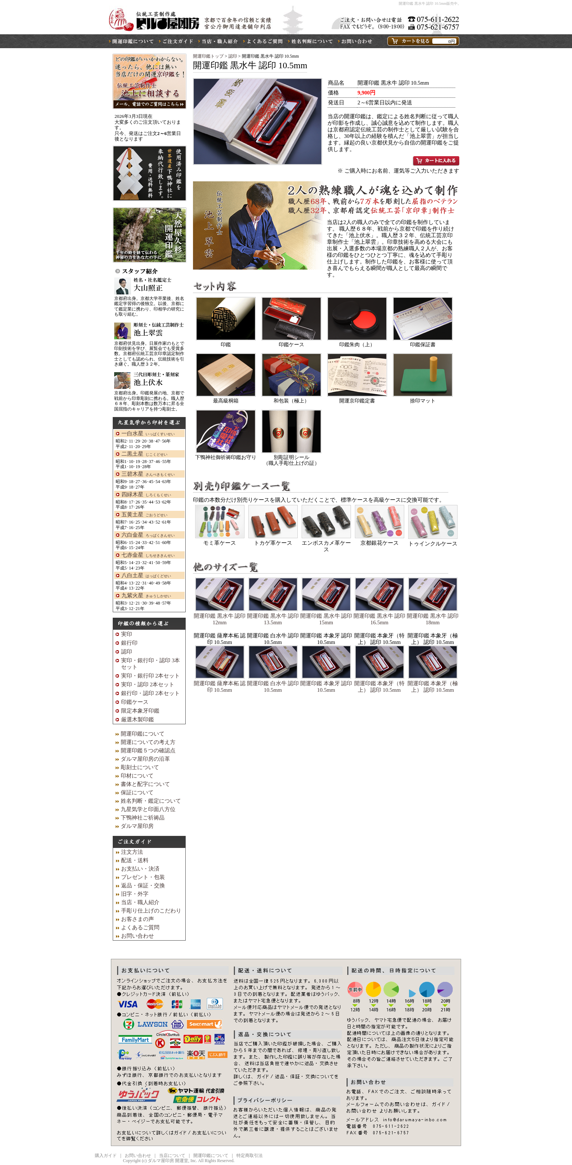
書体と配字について (145, 784)
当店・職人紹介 (140, 902)
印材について (137, 776)
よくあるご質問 (140, 927)
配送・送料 (134, 860)
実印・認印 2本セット (147, 684)
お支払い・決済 (140, 869)
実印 (126, 634)
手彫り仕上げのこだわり (151, 911)
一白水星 (148, 433)
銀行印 (129, 643)
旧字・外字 (134, 894)
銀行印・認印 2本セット (150, 693)
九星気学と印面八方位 (148, 809)
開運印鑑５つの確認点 (148, 750)
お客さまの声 (137, 919)
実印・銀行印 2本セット (150, 676)
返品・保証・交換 (143, 885)
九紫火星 (146, 595)
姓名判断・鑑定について (151, 801)
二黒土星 (144, 454)
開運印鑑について (143, 734)
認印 (233, 56)
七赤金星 (148, 555)
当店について (172, 1155)
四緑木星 (146, 494)
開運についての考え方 (148, 742)
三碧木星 (148, 474)
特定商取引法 (249, 1155)
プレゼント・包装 (143, 877)
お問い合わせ (137, 936)
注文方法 (132, 852)
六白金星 (148, 535)
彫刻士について (140, 767)
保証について (137, 792)
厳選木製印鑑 (137, 719)
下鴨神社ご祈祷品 (143, 818)
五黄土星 (144, 514)
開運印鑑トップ (208, 56)
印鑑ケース (134, 702)
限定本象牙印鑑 (140, 711)
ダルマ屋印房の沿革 (145, 759)
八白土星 (146, 575)
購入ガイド (106, 1155)
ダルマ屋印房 (137, 826)
